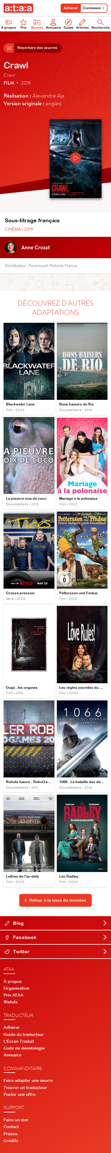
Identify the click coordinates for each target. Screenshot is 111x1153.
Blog (56, 923)
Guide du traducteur (24, 1034)
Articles (82, 24)
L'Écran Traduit (19, 1041)
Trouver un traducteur (25, 1087)
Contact (11, 1126)
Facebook (56, 937)
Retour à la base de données (55, 900)
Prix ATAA (13, 995)
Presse (10, 1133)
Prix (23, 24)
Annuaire (53, 24)
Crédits (11, 1140)
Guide (68, 24)
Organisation (16, 988)
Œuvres (37, 24)
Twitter (56, 951)
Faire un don (16, 1119)
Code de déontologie (24, 1048)
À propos (13, 981)
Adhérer (71, 8)
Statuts (11, 1001)
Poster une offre (20, 1094)
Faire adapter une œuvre (28, 1080)
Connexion (93, 8)
